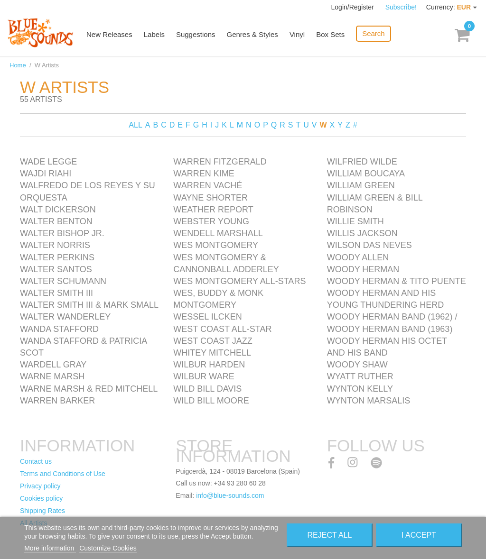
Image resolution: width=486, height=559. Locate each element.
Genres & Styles (252, 34)
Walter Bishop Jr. (62, 233)
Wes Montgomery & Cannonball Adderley (226, 263)
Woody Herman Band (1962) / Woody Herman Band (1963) (392, 322)
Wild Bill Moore (211, 400)
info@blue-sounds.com (230, 495)
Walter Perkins (57, 257)
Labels (154, 34)
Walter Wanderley (65, 316)
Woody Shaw (357, 364)
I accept (419, 535)
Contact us (36, 461)
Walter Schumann (63, 281)
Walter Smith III (56, 293)
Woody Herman (363, 269)
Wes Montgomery (215, 245)
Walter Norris (55, 245)
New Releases (109, 34)
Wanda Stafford (59, 329)
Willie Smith (355, 221)
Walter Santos (56, 269)
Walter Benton (56, 221)
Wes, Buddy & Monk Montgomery (218, 299)
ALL (135, 125)
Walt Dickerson (58, 209)
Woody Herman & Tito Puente (396, 281)
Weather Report (213, 209)
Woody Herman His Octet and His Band (387, 346)
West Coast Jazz (212, 341)
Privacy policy (40, 486)
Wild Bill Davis (207, 389)
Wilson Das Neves (369, 245)
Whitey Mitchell (212, 352)
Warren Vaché (207, 185)
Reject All (329, 535)
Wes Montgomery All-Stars (239, 281)
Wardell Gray (53, 364)
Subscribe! (401, 7)
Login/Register (353, 7)
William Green (361, 185)
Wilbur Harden (209, 364)
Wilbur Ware (203, 376)
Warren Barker (57, 400)
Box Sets (330, 34)
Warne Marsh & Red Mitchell (89, 389)
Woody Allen (358, 257)
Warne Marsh (52, 376)
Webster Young (211, 221)
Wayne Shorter (210, 197)
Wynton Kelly (360, 389)
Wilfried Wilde (362, 161)
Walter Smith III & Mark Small (89, 305)
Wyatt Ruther (360, 376)
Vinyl (297, 34)
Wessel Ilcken (207, 316)
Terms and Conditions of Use (62, 473)
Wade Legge (48, 161)
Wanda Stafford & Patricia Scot (83, 346)
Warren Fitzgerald (219, 161)
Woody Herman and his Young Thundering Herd (385, 299)
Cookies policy (41, 498)
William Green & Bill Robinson (374, 203)
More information (50, 548)
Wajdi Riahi (45, 173)
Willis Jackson (362, 233)
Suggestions (195, 34)
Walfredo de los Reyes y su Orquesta (87, 191)
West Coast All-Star (222, 329)
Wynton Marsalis (369, 400)
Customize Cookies (108, 548)
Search (373, 33)
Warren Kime (203, 173)
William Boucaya (366, 173)
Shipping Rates (42, 510)
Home (17, 65)
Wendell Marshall (217, 233)
